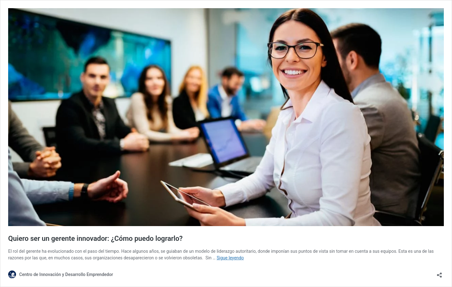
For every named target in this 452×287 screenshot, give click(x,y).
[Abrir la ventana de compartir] (439, 273)
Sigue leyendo (230, 257)
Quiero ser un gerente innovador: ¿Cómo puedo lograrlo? (95, 238)
